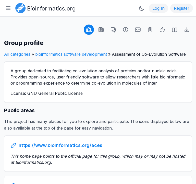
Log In (158, 8)
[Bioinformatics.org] (44, 7)
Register (181, 8)
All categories (17, 54)
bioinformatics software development (71, 54)
